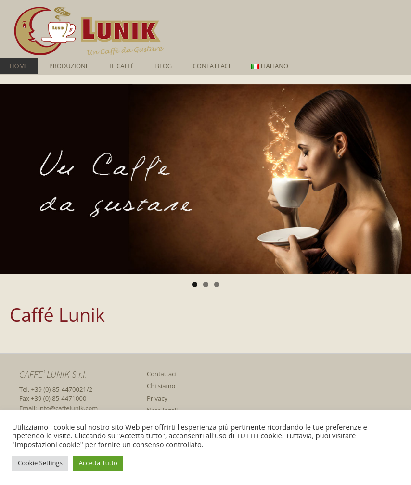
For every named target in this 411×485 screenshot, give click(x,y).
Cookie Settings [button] (40, 463)
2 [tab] (205, 284)
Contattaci (212, 66)
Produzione (69, 66)
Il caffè (122, 66)
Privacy (157, 398)
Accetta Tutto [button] (98, 463)
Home (19, 66)
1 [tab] (194, 284)
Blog (163, 66)
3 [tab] (216, 284)
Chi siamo (161, 386)
